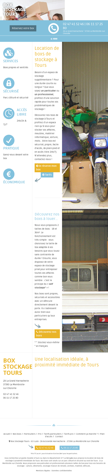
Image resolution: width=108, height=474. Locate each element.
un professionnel (44, 94)
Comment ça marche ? (87, 434)
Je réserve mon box (46, 167)
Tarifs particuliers (53, 434)
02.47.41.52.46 (44, 447)
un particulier (48, 90)
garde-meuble (27, 458)
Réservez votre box (23, 28)
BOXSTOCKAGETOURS (14, 10)
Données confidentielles (62, 471)
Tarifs (47, 174)
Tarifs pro (69, 434)
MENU (54, 38)
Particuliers (30, 434)
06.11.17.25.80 (69, 447)
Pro (40, 434)
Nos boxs (17, 434)
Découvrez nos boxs (46, 333)
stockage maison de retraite (54, 466)
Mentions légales (43, 471)
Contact (59, 436)
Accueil (7, 434)
